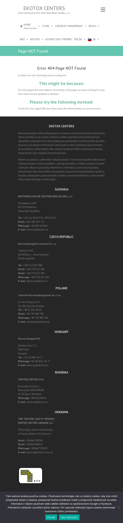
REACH (94, 26)
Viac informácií (69, 517)
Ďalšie (80, 39)
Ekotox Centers (44, 8)
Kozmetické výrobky (58, 39)
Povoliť (51, 517)
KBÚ (24, 39)
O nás (47, 26)
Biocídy (37, 39)
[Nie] (118, 507)
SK (96, 39)
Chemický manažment (71, 26)
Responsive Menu (103, 10)
